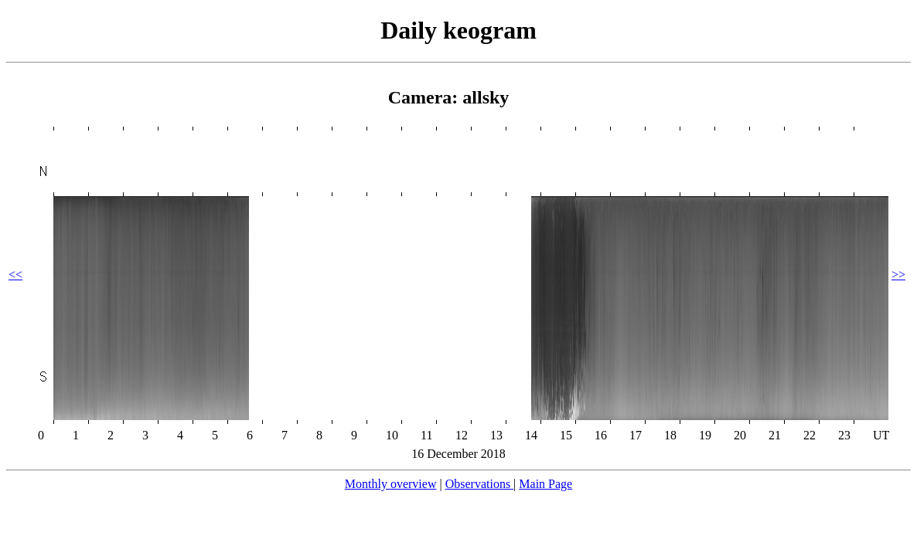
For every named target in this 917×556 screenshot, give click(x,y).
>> (898, 274)
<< (15, 274)
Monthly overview (391, 483)
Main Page (545, 483)
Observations (479, 483)
